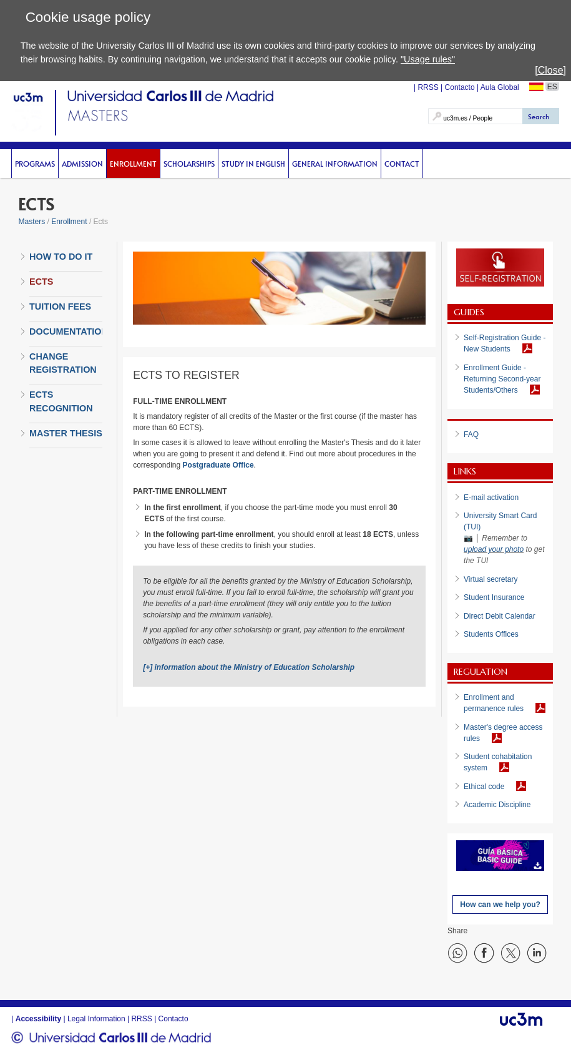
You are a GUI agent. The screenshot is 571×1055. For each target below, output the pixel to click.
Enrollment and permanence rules (494, 703)
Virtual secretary (490, 579)
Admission (82, 164)
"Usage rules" (428, 59)
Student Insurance (494, 597)
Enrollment (133, 164)
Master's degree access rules (503, 733)
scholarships (189, 164)
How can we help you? (500, 904)
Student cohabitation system (498, 762)
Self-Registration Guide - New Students (504, 343)
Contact (401, 164)
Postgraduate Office (218, 465)
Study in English (253, 164)
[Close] (550, 70)
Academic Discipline (497, 804)
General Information (335, 164)
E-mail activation (491, 497)
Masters (31, 221)
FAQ (471, 434)
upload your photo (494, 549)
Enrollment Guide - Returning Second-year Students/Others (502, 379)
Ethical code (484, 786)
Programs (35, 164)
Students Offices (491, 634)
